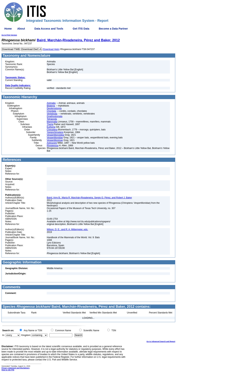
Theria (50, 124)
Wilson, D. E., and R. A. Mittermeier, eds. (67, 229)
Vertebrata (52, 113)
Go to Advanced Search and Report (161, 341)
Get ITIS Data (81, 28)
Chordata (51, 111)
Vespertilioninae (55, 140)
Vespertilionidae (55, 137)
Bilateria (51, 105)
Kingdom (25, 335)
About (21, 28)
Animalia (51, 103)
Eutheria (51, 127)
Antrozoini (52, 143)
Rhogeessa (52, 145)
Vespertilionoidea (55, 135)
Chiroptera (52, 129)
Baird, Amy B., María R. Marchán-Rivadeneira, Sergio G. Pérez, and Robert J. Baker (89, 197)
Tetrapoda (52, 119)
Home (8, 28)
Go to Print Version (9, 35)
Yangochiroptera (55, 132)
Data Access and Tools (48, 28)
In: (3, 335)
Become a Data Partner (113, 28)
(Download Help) (51, 49)
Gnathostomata (54, 116)
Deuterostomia (54, 108)
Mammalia (52, 121)
